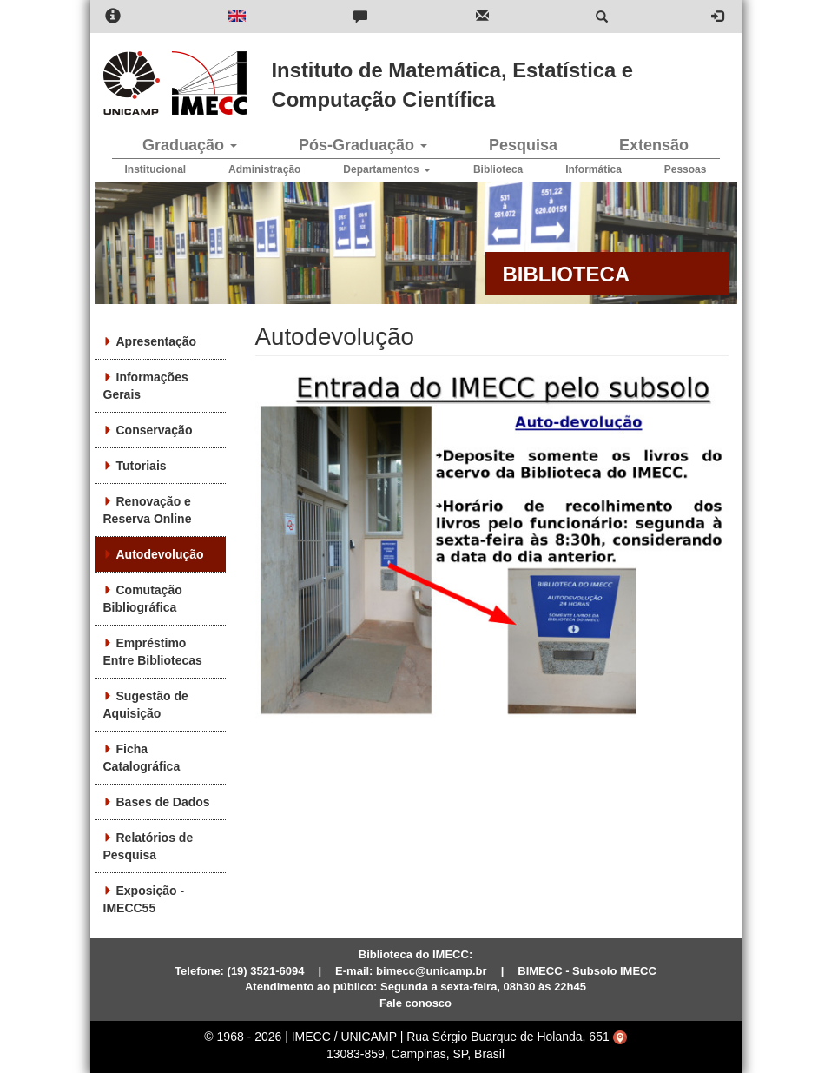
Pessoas (685, 169)
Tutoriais (141, 466)
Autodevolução (160, 554)
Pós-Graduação (363, 145)
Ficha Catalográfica (142, 757)
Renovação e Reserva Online (147, 510)
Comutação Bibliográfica (142, 598)
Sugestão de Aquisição (145, 704)
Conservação (154, 430)
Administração (264, 169)
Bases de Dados (163, 802)
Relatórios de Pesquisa (148, 846)
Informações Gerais (145, 385)
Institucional (156, 169)
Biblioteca (498, 169)
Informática (593, 169)
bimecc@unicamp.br (431, 970)
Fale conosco (415, 1003)
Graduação (189, 145)
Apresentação (156, 341)
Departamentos (387, 169)
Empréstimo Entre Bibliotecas (152, 651)
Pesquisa (523, 145)
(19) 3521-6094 (266, 970)
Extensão (654, 145)
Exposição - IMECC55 (144, 899)
